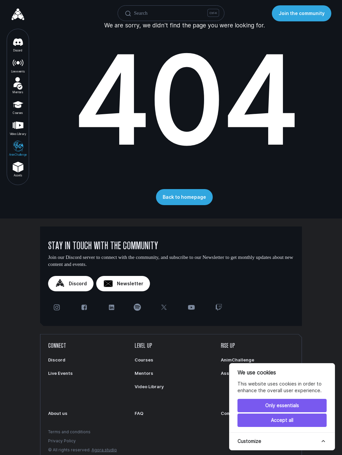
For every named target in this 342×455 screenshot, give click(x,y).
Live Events (60, 373)
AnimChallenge (18, 148)
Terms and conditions (69, 431)
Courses (18, 106)
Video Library (18, 127)
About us (57, 413)
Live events (18, 64)
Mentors (17, 85)
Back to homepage (184, 197)
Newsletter (123, 283)
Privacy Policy (62, 440)
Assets (18, 169)
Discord (18, 44)
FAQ (139, 413)
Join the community (302, 13)
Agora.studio (104, 449)
